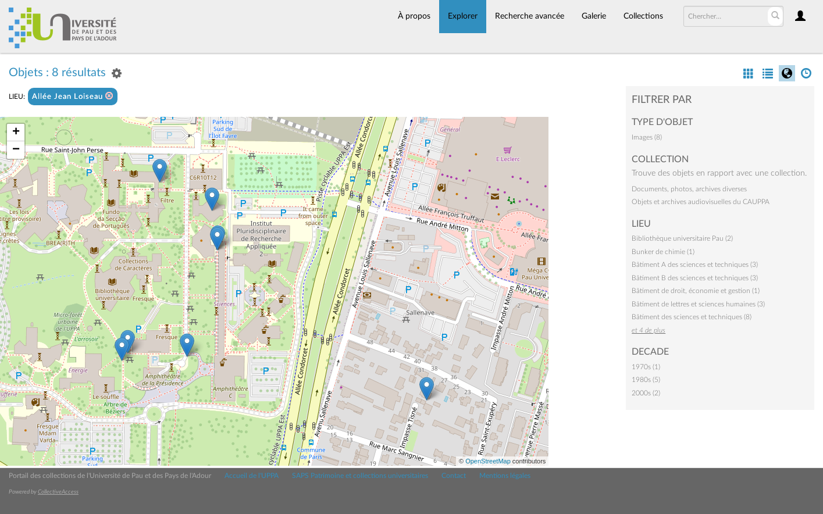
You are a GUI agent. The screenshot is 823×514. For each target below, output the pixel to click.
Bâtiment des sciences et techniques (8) (691, 316)
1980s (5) (646, 379)
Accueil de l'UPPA (252, 475)
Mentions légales (504, 475)
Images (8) (647, 137)
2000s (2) (646, 393)
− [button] (16, 150)
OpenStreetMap (488, 461)
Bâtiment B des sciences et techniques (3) (695, 277)
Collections (643, 16)
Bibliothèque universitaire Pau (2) (682, 238)
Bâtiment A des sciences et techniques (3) (695, 264)
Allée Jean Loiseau (72, 96)
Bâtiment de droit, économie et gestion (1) (696, 290)
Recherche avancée (529, 16)
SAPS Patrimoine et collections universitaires (360, 475)
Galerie (594, 16)
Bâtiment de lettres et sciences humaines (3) (698, 304)
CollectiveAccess (58, 492)
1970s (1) (646, 366)
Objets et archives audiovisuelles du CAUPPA (700, 201)
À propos (414, 16)
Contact (453, 475)
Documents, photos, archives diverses (689, 188)
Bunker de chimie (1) (663, 251)
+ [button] (16, 132)
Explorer (463, 16)
